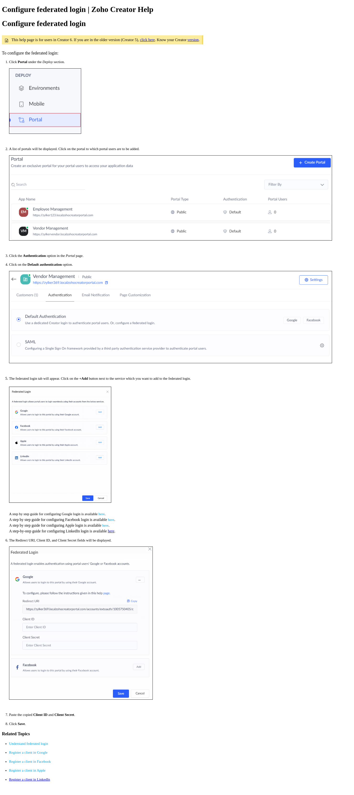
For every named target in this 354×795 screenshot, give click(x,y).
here (102, 514)
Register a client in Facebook (30, 761)
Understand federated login (28, 744)
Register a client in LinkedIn (29, 779)
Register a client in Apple (27, 770)
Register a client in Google (28, 752)
